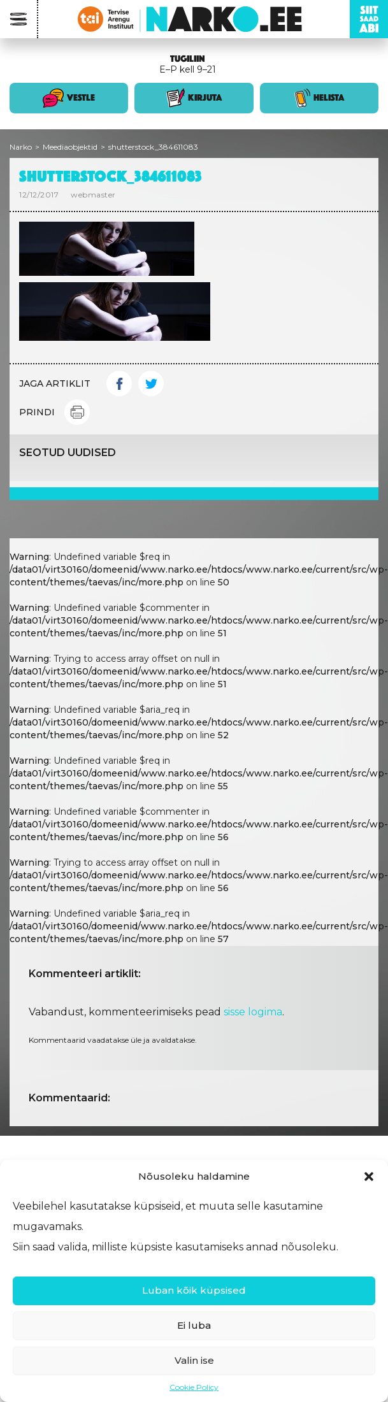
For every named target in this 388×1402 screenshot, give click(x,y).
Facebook (119, 383)
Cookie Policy (194, 1387)
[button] (369, 1176)
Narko (21, 147)
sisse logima (253, 1012)
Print (77, 412)
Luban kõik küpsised (194, 1290)
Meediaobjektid (70, 147)
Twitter (151, 383)
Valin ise (194, 1360)
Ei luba (194, 1325)
